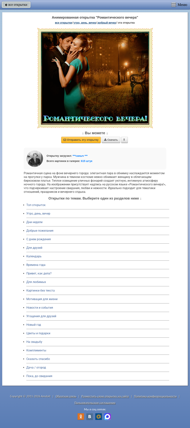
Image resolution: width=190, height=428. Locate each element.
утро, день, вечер (85, 22)
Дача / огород (36, 367)
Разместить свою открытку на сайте (105, 396)
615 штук (86, 161)
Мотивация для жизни (42, 299)
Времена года (35, 265)
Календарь (34, 256)
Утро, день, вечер (38, 213)
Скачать (111, 139)
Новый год (33, 324)
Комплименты (36, 350)
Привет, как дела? (39, 273)
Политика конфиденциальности (155, 396)
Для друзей (34, 248)
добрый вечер (107, 22)
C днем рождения (38, 239)
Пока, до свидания (39, 376)
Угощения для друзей (41, 316)
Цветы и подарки (38, 333)
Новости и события (39, 307)
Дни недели (34, 222)
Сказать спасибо (38, 359)
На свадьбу (34, 342)
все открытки (16, 5)
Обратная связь (66, 396)
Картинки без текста (40, 290)
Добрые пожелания (39, 230)
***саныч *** (80, 155)
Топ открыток (36, 205)
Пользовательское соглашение (94, 403)
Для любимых (36, 282)
